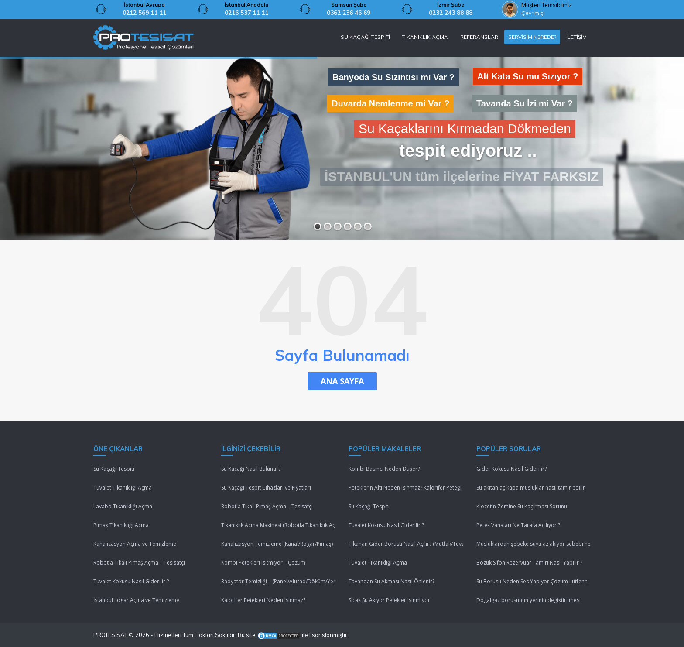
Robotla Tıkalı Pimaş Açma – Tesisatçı (139, 562)
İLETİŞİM (576, 37)
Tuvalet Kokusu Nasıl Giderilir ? (131, 581)
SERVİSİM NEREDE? (532, 37)
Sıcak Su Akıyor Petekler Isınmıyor (389, 600)
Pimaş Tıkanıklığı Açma (121, 525)
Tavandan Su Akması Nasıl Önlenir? (391, 581)
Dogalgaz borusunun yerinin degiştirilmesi (528, 600)
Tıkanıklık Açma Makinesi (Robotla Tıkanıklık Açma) (278, 525)
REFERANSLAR (479, 37)
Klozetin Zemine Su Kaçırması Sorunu (521, 506)
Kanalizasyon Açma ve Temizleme (134, 544)
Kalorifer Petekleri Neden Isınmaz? (263, 600)
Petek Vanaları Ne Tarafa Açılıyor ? (518, 525)
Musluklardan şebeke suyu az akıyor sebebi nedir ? (533, 544)
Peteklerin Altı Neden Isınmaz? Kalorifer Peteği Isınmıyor (406, 487)
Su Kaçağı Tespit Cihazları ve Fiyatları (266, 487)
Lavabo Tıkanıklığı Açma (122, 506)
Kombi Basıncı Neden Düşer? (384, 468)
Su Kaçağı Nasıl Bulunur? (250, 468)
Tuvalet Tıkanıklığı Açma (122, 487)
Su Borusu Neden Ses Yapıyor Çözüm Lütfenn (532, 581)
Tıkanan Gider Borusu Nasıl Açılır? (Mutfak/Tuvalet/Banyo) (406, 544)
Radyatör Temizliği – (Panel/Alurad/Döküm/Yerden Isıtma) (278, 581)
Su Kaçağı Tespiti (113, 468)
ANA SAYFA (342, 381)
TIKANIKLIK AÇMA (425, 37)
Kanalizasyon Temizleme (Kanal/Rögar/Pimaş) (277, 544)
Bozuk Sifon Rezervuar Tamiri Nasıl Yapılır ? (529, 562)
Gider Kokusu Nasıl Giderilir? (511, 468)
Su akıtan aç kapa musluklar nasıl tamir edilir (530, 487)
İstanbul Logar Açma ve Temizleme (136, 600)
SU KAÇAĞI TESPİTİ (365, 37)
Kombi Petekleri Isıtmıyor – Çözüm (263, 562)
